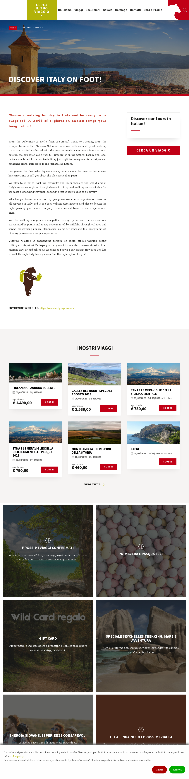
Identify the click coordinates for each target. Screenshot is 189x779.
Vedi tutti (94, 484)
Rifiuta (159, 769)
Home (13, 27)
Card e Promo (155, 9)
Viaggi (81, 9)
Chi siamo (67, 9)
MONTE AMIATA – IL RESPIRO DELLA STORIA (91, 451)
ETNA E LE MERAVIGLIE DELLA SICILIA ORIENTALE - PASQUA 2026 (33, 451)
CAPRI (135, 449)
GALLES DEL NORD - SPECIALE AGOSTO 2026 (92, 392)
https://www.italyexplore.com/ (58, 308)
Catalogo (124, 9)
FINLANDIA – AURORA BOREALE (34, 388)
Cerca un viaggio (153, 150)
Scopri (49, 402)
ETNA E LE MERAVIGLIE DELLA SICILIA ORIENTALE (151, 392)
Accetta (177, 769)
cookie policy (16, 756)
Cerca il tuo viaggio (44, 10)
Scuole (110, 9)
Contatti (138, 9)
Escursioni (95, 9)
